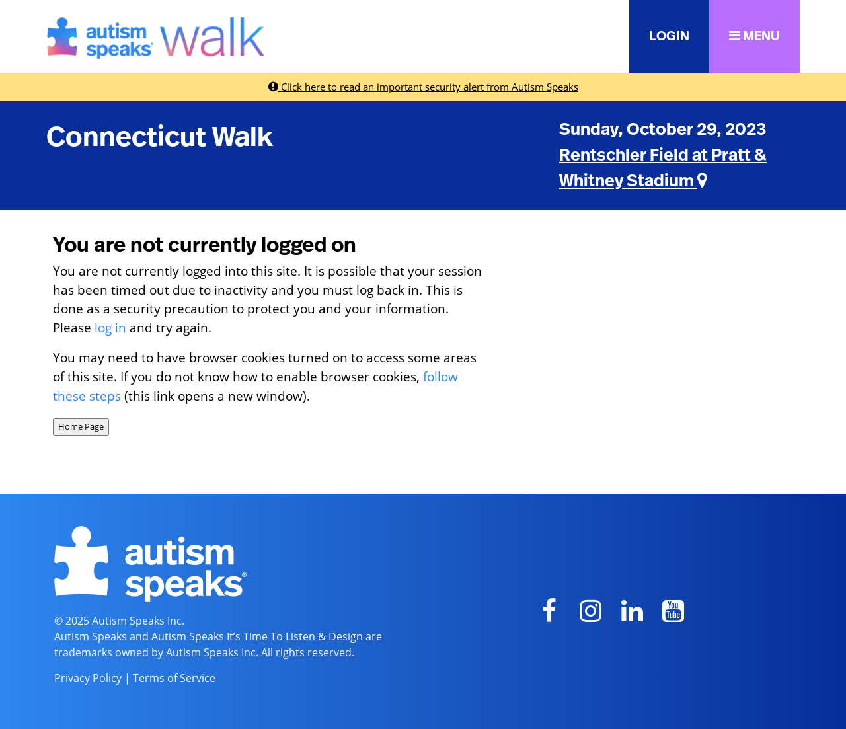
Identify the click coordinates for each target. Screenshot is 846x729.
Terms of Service (174, 678)
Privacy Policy (88, 678)
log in (110, 327)
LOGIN (669, 36)
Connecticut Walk (159, 137)
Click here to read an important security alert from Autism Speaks (423, 86)
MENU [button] (754, 36)
